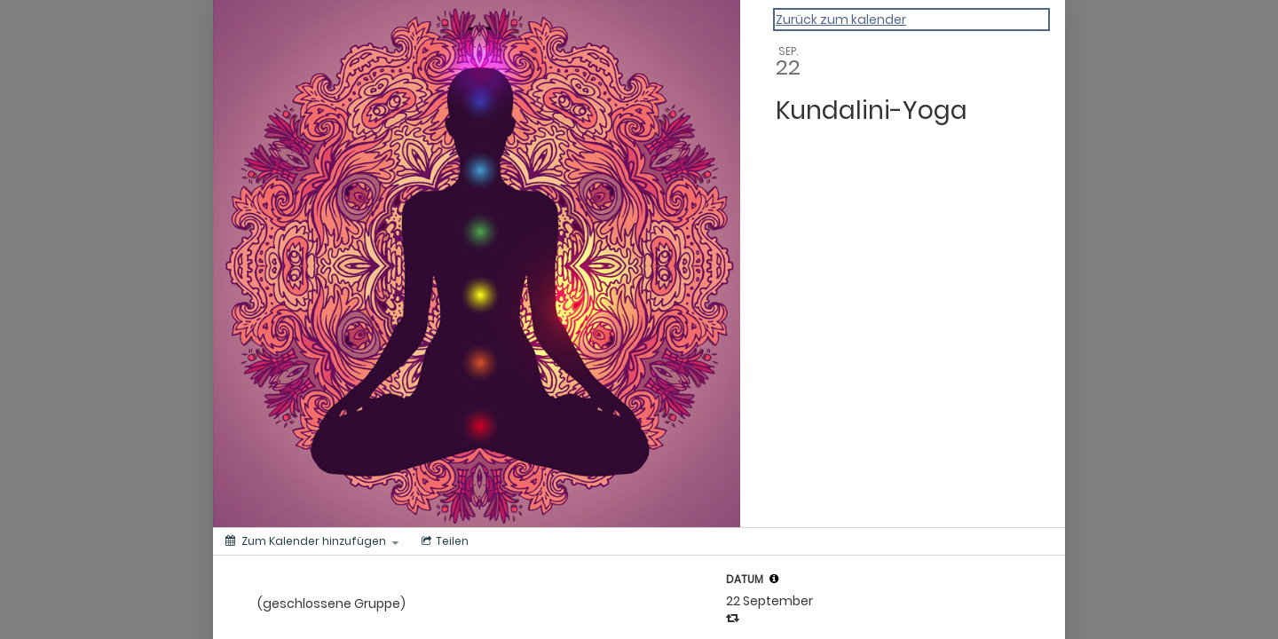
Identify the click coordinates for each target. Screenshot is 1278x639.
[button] (773, 578)
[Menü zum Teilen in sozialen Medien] (443, 541)
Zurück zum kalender (841, 19)
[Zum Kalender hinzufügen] (312, 541)
